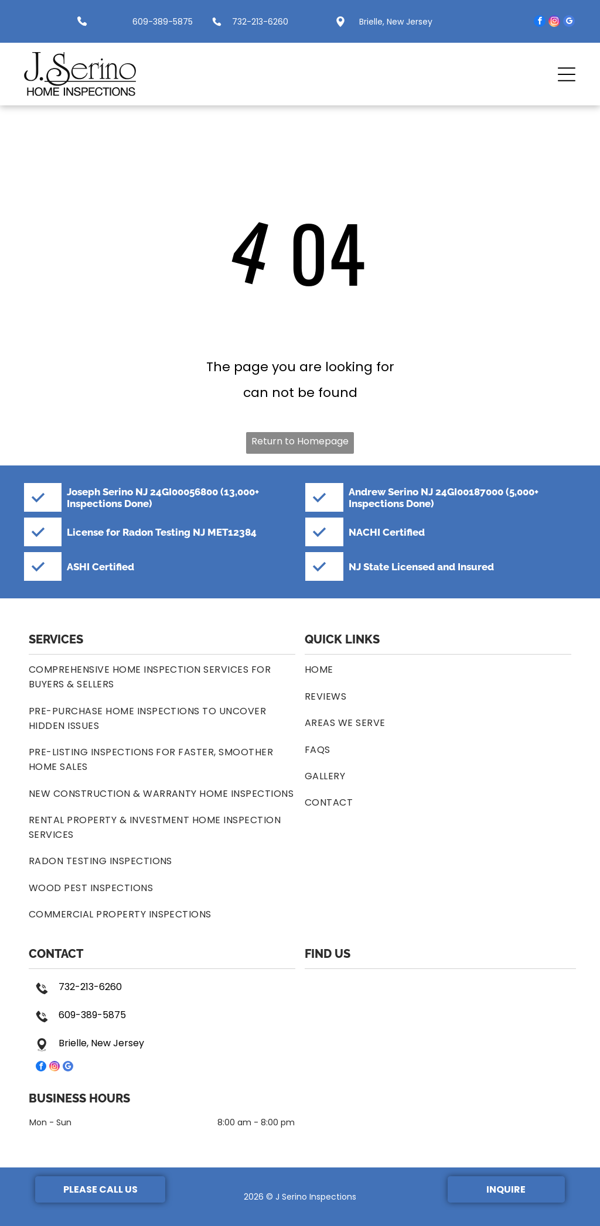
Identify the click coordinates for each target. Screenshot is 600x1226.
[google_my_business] (569, 22)
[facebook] (540, 22)
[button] (566, 74)
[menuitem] (162, 676)
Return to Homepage (300, 441)
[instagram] (554, 22)
